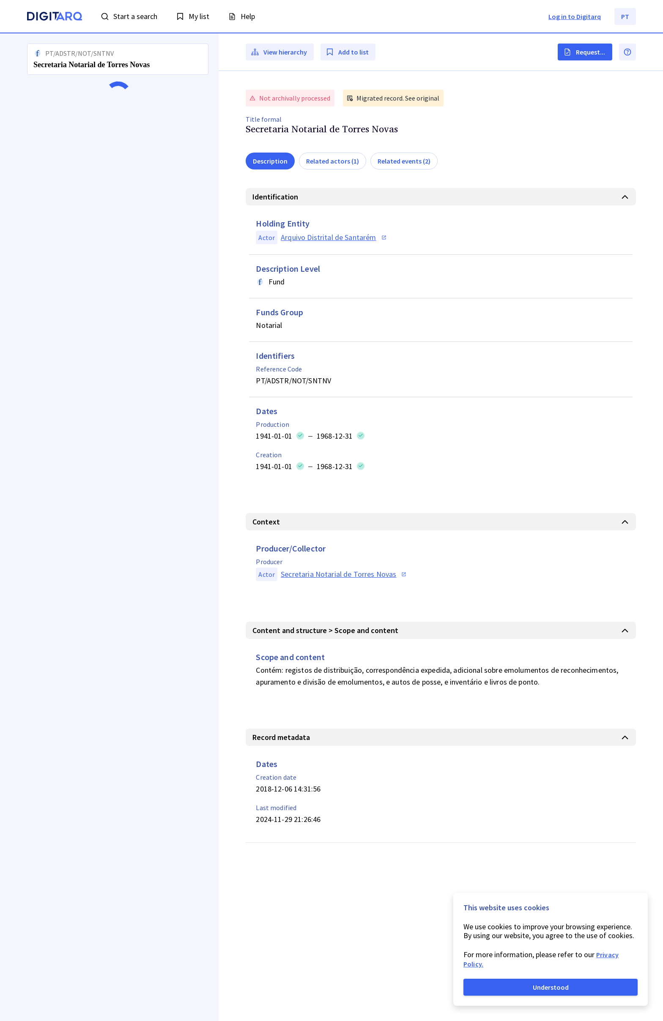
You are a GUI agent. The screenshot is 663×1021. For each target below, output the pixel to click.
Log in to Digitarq (574, 16)
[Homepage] (54, 17)
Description (270, 161)
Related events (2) (404, 161)
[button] (109, 527)
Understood (551, 987)
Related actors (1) (332, 161)
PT (625, 16)
